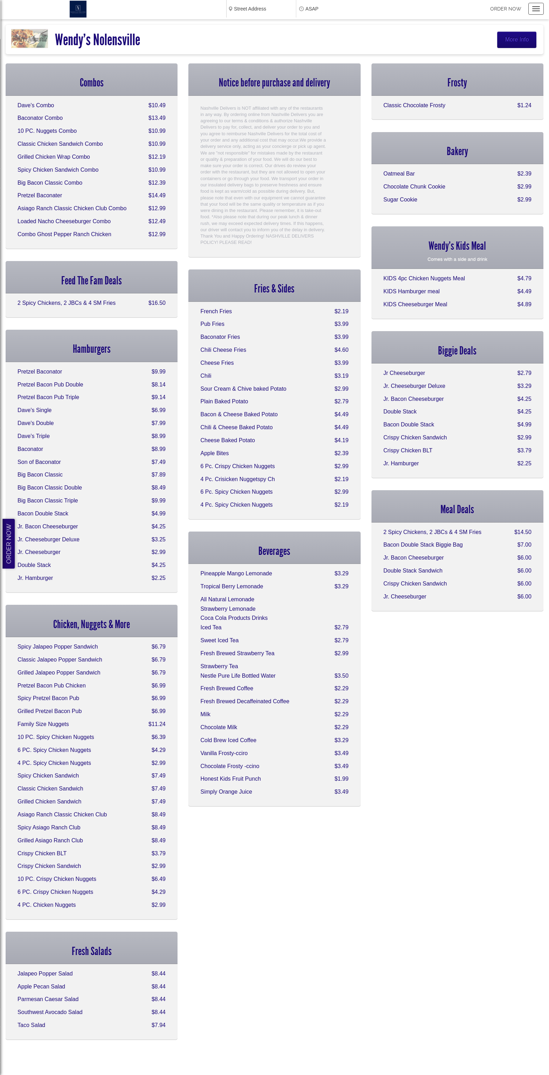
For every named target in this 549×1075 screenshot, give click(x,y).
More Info (517, 39)
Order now (505, 9)
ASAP (311, 9)
